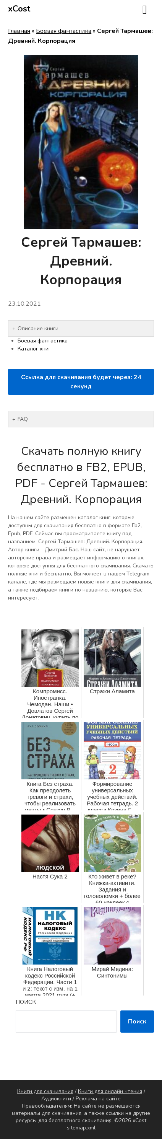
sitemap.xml (81, 1127)
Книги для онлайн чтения (110, 1091)
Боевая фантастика (63, 31)
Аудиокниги (56, 1098)
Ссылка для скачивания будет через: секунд (81, 382)
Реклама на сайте (98, 1098)
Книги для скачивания (45, 1091)
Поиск (26, 1002)
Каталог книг (34, 348)
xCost (19, 9)
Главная (19, 31)
